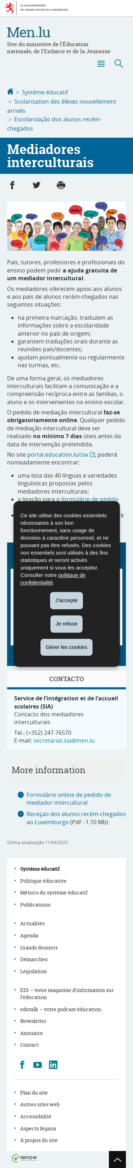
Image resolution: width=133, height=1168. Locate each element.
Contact (29, 1042)
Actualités (32, 921)
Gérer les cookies (66, 647)
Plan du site (34, 1090)
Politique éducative (43, 878)
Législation (33, 969)
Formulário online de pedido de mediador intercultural (69, 796)
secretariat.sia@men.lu (64, 738)
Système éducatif (45, 92)
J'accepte (66, 600)
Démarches (34, 957)
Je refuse (67, 624)
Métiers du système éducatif (54, 890)
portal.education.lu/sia (57, 452)
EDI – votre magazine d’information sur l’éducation (67, 991)
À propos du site (39, 1138)
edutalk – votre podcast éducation (60, 1007)
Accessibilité (35, 1114)
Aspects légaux (38, 1126)
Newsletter (33, 1018)
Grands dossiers (39, 945)
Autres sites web (40, 1102)
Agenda (29, 933)
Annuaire (31, 1030)
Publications (35, 902)
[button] (100, 63)
